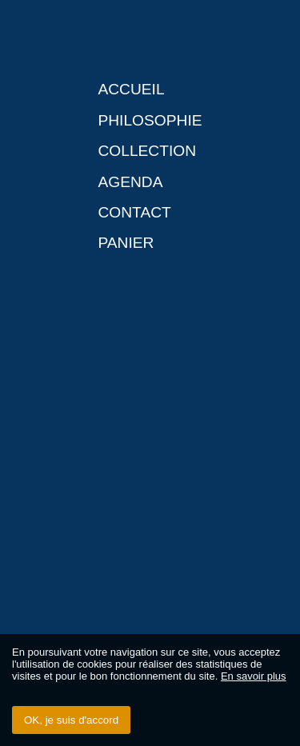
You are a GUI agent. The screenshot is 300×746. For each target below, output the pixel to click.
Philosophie (150, 120)
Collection (147, 150)
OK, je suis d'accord (71, 720)
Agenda (130, 182)
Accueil (131, 89)
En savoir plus (253, 676)
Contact (134, 212)
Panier (126, 242)
